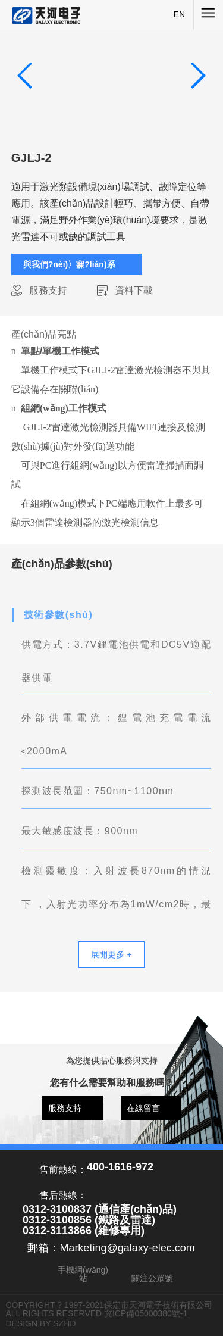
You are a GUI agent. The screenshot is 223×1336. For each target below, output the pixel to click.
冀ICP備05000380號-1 (145, 1313)
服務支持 (48, 290)
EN (179, 14)
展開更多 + (111, 954)
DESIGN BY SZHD (40, 1323)
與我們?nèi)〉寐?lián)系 (69, 264)
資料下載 (134, 290)
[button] (198, 76)
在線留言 (143, 1108)
